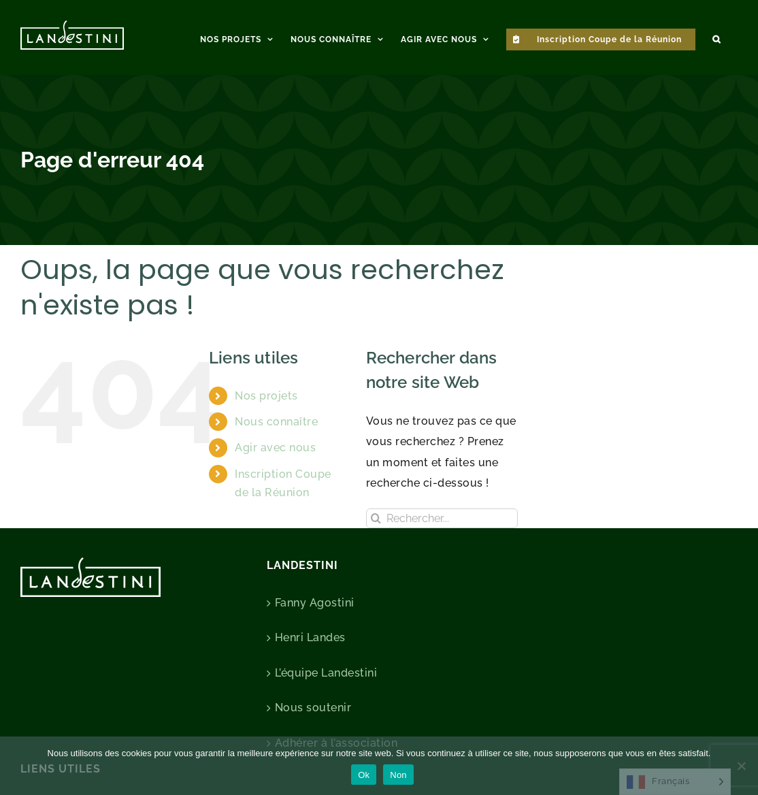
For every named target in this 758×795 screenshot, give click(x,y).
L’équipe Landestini (326, 672)
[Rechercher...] (442, 518)
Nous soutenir (313, 707)
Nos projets (266, 395)
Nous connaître (276, 421)
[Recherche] (376, 518)
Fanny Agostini (315, 602)
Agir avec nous (275, 447)
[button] (716, 37)
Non (398, 775)
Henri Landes (310, 637)
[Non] (741, 766)
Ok (363, 775)
